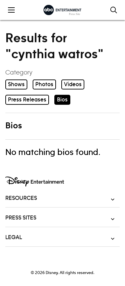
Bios (62, 100)
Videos (73, 84)
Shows (16, 84)
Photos (44, 84)
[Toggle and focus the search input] (113, 10)
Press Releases (27, 100)
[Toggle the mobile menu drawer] (11, 10)
